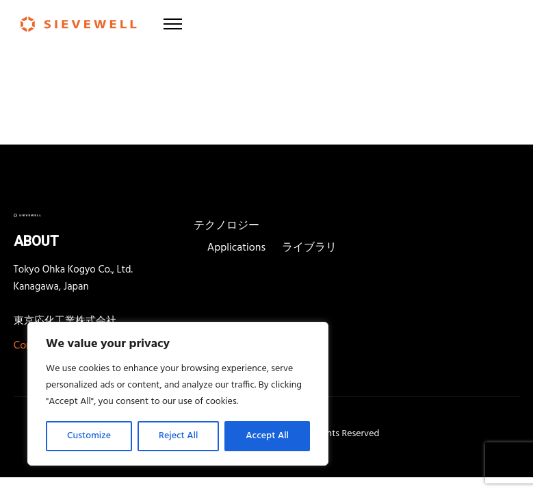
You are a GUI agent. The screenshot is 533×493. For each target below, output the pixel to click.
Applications (236, 248)
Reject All (178, 436)
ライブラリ (309, 248)
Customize (89, 436)
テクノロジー (226, 226)
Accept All (267, 436)
